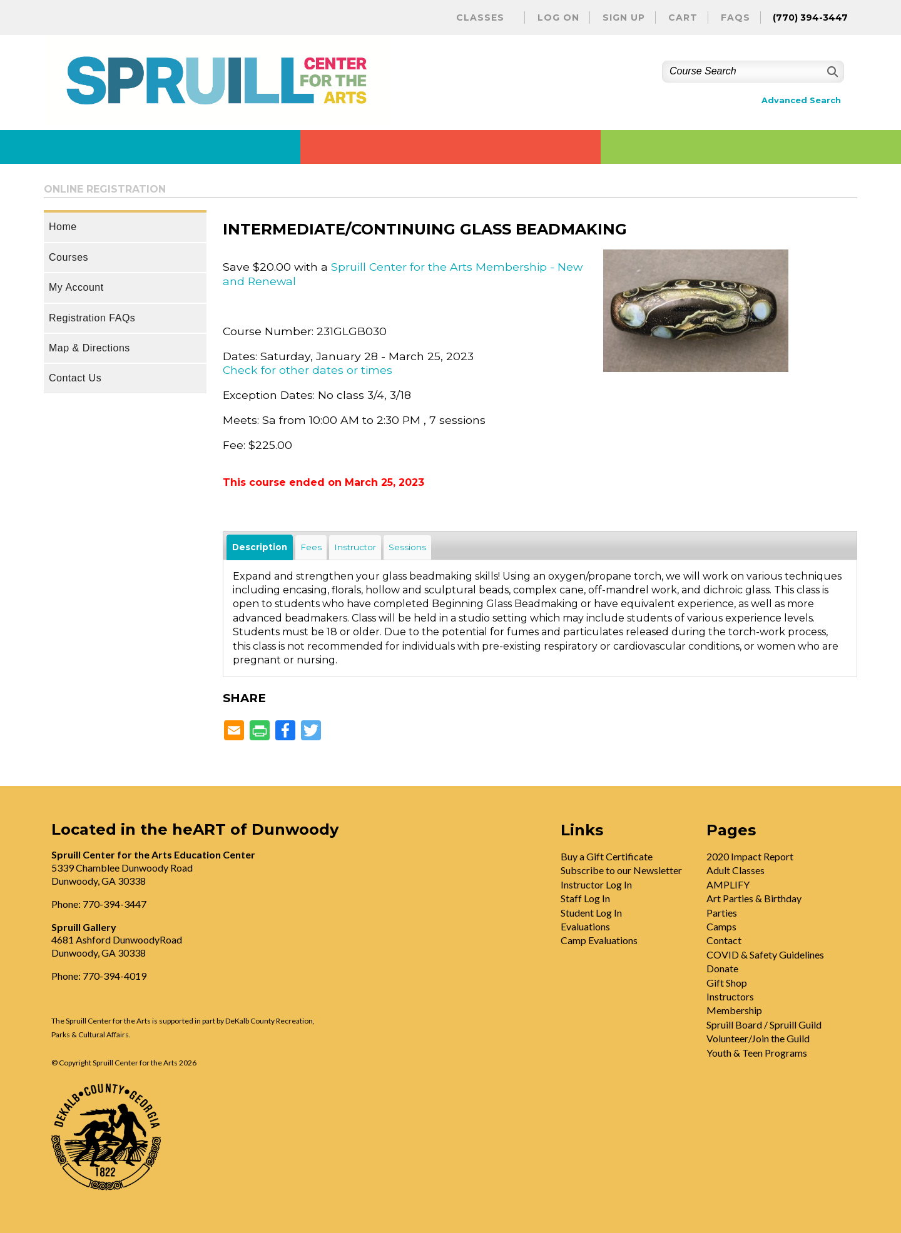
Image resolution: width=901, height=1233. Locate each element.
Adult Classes (735, 870)
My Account (76, 287)
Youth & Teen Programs (756, 1053)
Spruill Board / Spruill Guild (764, 1024)
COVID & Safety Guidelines (765, 954)
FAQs (735, 17)
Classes (480, 17)
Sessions (407, 547)
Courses (68, 257)
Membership (734, 1010)
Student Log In (591, 912)
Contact (723, 940)
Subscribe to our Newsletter (621, 870)
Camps (721, 926)
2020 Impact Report (749, 856)
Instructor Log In (596, 884)
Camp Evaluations (599, 940)
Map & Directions (89, 348)
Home (63, 226)
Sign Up (624, 17)
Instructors (730, 996)
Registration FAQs (92, 318)
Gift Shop (726, 983)
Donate (722, 968)
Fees (311, 547)
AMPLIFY (728, 884)
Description (259, 547)
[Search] (831, 72)
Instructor (355, 547)
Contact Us (75, 378)
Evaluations (585, 926)
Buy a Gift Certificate (607, 856)
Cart (683, 17)
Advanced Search (801, 100)
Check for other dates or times (307, 369)
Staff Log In (585, 898)
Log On (558, 17)
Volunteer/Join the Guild (758, 1038)
